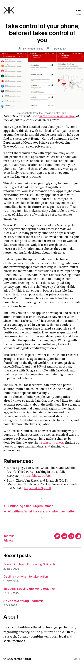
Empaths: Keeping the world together (29, 588)
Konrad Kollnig (35, 48)
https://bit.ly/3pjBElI (37, 488)
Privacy (8, 540)
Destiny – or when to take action (25, 576)
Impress (8, 536)
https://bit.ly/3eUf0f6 (37, 476)
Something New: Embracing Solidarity (29, 564)
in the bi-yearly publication (57, 116)
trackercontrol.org (51, 442)
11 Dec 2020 (58, 48)
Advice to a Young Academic (23, 601)
